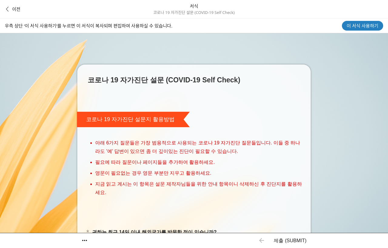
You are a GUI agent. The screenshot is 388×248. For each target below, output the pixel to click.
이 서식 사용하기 (362, 26)
